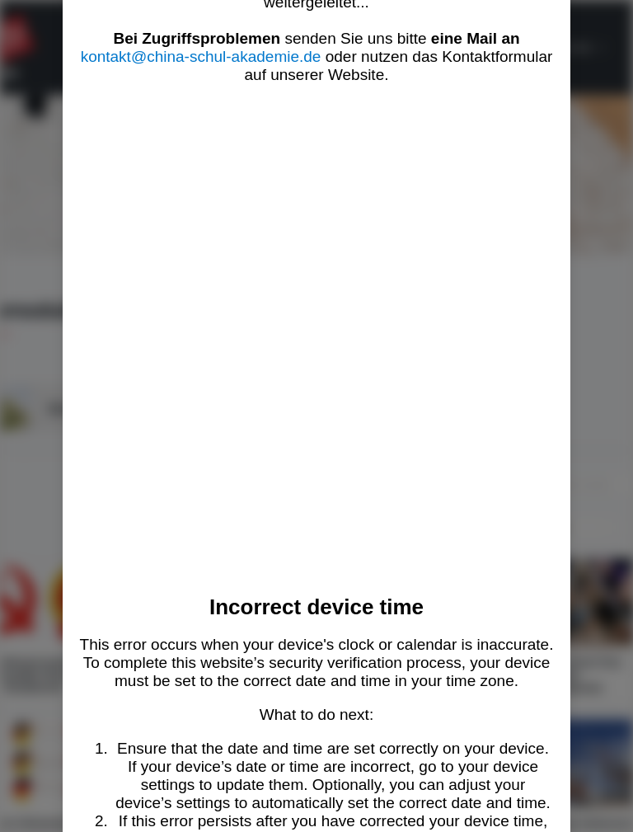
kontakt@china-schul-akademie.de (201, 56)
